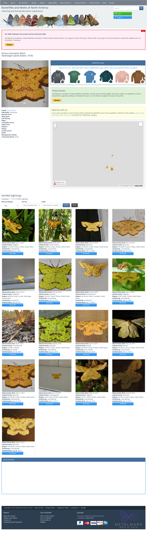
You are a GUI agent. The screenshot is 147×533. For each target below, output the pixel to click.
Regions (42, 3)
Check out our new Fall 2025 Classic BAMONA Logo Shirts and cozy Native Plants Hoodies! (98, 68)
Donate (111, 3)
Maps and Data (66, 3)
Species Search (95, 3)
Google (131, 185)
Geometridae (11, 110)
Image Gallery (52, 3)
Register (43, 522)
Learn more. (90, 518)
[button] (5, 83)
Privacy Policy (50, 508)
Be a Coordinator (46, 518)
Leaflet (120, 185)
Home (5, 3)
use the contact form (65, 115)
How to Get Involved (47, 516)
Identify (34, 3)
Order (44, 202)
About (13, 3)
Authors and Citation (10, 518)
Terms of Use (38, 508)
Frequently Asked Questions (13, 522)
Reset (74, 205)
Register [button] (118, 17)
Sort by (24, 202)
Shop (104, 3)
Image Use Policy (63, 508)
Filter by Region (7, 202)
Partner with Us (45, 520)
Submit (66, 205)
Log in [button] (118, 13)
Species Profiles (81, 3)
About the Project (9, 516)
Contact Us (74, 508)
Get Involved (24, 3)
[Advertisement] (73, 477)
